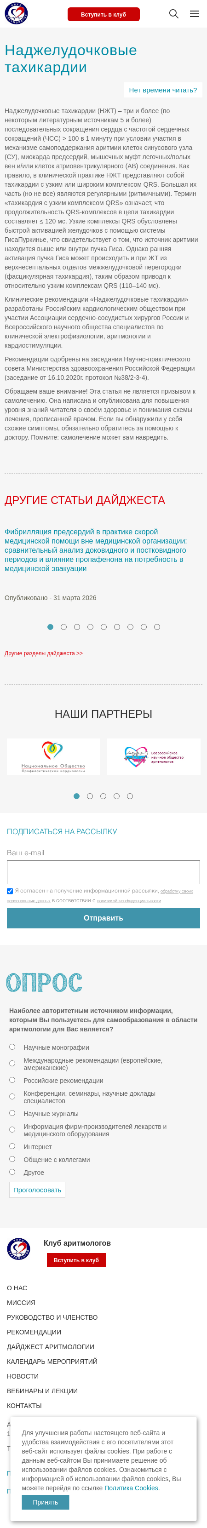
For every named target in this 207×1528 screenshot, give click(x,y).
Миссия (21, 1302)
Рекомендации (34, 1332)
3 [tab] (77, 627)
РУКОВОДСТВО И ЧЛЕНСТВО (52, 1317)
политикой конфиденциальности (129, 901)
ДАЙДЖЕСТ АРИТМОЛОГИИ (50, 1347)
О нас (17, 1288)
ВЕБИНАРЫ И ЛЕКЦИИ (42, 1391)
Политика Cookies (131, 1488)
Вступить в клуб (103, 14)
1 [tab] (50, 627)
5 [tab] (104, 627)
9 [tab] (157, 627)
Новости (23, 1376)
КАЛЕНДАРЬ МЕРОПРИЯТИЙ (52, 1361)
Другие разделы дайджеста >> (44, 653)
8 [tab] (144, 627)
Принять (45, 1502)
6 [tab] (117, 627)
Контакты (24, 1405)
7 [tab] (130, 627)
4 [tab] (90, 627)
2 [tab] (64, 627)
